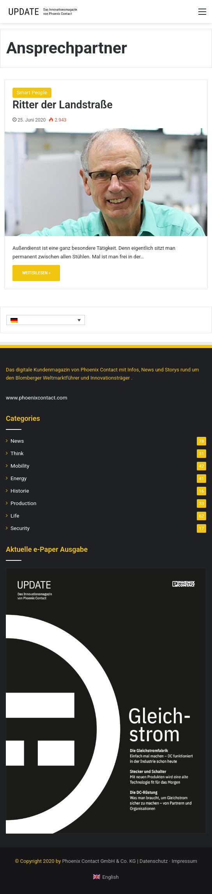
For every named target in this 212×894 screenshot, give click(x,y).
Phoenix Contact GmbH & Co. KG (99, 861)
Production (23, 503)
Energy (18, 478)
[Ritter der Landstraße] (106, 182)
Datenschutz (154, 861)
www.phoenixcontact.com (36, 397)
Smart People (32, 92)
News (17, 441)
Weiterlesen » (36, 273)
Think (17, 453)
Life (15, 515)
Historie (20, 491)
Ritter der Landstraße (62, 105)
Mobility (20, 466)
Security (20, 528)
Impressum (184, 861)
